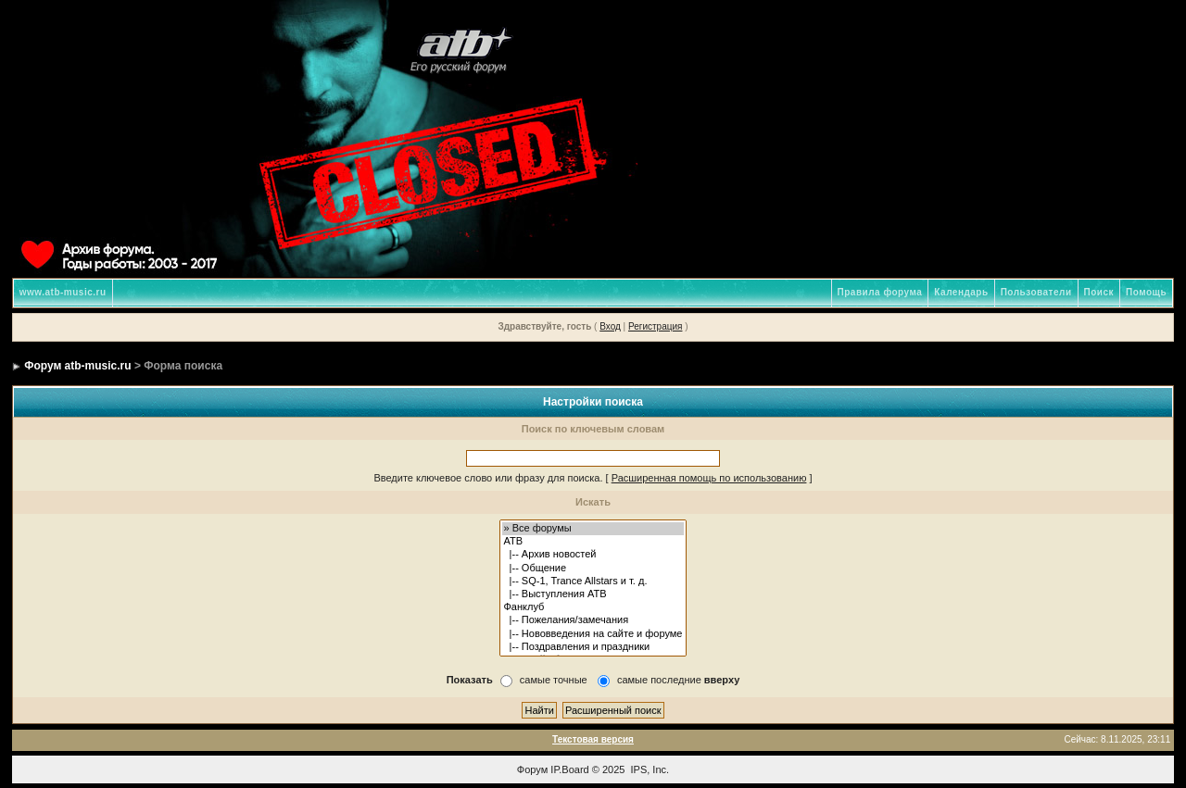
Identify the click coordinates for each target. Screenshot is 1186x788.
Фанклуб (593, 607)
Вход (610, 326)
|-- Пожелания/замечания (593, 620)
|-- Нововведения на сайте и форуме (593, 634)
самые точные (553, 679)
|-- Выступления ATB (593, 594)
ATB (593, 541)
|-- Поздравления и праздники (593, 647)
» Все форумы (593, 528)
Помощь (1146, 292)
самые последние (678, 679)
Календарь (961, 292)
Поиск (1099, 292)
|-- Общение (593, 568)
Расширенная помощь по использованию (709, 477)
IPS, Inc (649, 769)
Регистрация (655, 326)
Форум (532, 769)
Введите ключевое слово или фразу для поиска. (487, 477)
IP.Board (569, 769)
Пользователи (1036, 292)
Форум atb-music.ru (77, 365)
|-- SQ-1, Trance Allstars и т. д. (593, 581)
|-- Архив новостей (593, 554)
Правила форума (880, 292)
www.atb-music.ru (63, 292)
